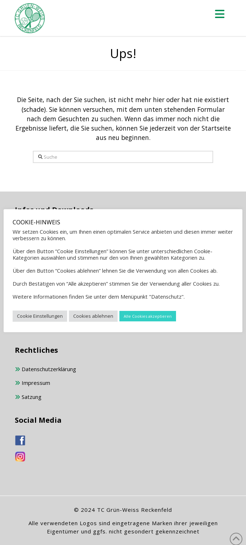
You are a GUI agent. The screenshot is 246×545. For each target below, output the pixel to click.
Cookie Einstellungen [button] (40, 316)
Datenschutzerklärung (45, 369)
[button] (220, 14)
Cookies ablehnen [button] (93, 316)
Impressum (32, 383)
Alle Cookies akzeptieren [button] (148, 316)
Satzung (28, 397)
